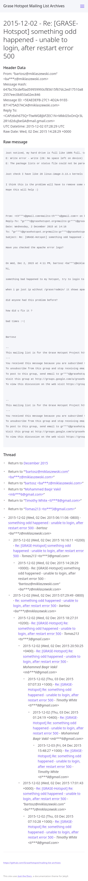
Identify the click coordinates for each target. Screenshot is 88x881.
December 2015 (36, 463)
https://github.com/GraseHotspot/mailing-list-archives (32, 862)
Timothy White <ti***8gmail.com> (52, 500)
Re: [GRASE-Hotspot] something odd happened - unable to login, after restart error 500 (48, 550)
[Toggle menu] (82, 6)
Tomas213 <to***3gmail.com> (50, 509)
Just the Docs (25, 876)
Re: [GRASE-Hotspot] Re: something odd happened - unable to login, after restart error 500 (47, 628)
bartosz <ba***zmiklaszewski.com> (53, 483)
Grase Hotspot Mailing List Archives (34, 5)
